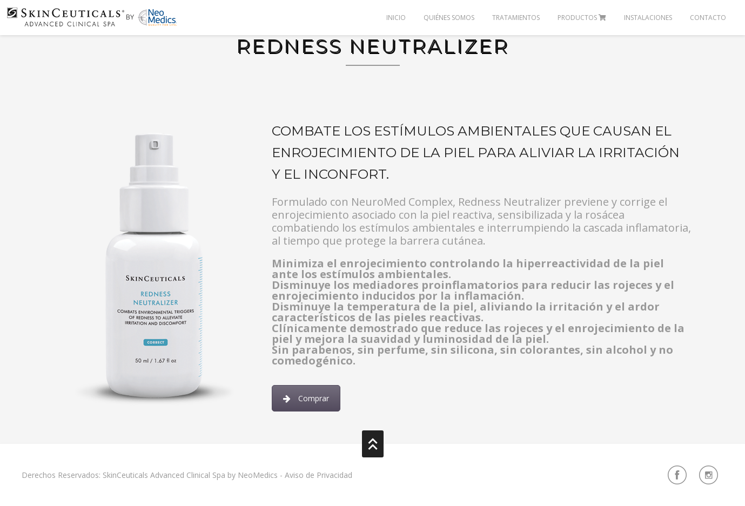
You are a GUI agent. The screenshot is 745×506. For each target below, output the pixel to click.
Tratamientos (516, 17)
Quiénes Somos (449, 17)
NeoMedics (258, 475)
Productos (582, 17)
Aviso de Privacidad (318, 475)
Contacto (708, 17)
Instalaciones (648, 17)
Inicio (396, 17)
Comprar (306, 398)
